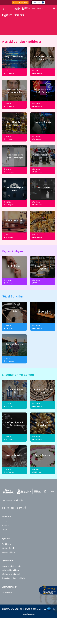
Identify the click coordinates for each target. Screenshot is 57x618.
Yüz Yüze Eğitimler (8, 548)
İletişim (4, 530)
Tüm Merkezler (7, 592)
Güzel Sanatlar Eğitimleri (11, 574)
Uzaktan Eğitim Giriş (20, 2)
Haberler (5, 522)
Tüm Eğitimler (7, 544)
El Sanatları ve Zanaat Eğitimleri (13, 578)
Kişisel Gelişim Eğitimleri (10, 570)
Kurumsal (5, 526)
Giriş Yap (36, 2)
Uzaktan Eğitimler (8, 552)
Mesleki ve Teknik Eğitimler (11, 566)
